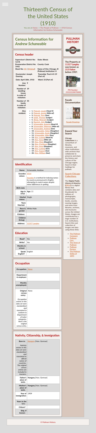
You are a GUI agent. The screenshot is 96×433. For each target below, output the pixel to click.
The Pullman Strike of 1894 (75, 253)
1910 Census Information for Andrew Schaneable (53, 29)
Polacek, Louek (40, 111)
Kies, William (40, 153)
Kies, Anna (39, 140)
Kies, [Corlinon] (41, 144)
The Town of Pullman (75, 243)
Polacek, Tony (39, 115)
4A (25, 69)
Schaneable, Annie (42, 133)
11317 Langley (33, 223)
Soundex (30, 178)
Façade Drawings (73, 122)
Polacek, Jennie (40, 113)
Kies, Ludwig (40, 137)
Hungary (31, 341)
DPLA (68, 185)
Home (35, 28)
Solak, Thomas (39, 117)
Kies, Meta (39, 142)
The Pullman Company (75, 235)
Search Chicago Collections (72, 175)
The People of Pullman (49, 28)
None (30, 269)
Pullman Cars (73, 239)
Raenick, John (39, 122)
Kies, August (40, 151)
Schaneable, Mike (42, 135)
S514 (29, 173)
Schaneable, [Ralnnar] (42, 126)
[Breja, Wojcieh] (40, 120)
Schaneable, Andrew (42, 124)
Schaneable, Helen (42, 131)
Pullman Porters (73, 248)
